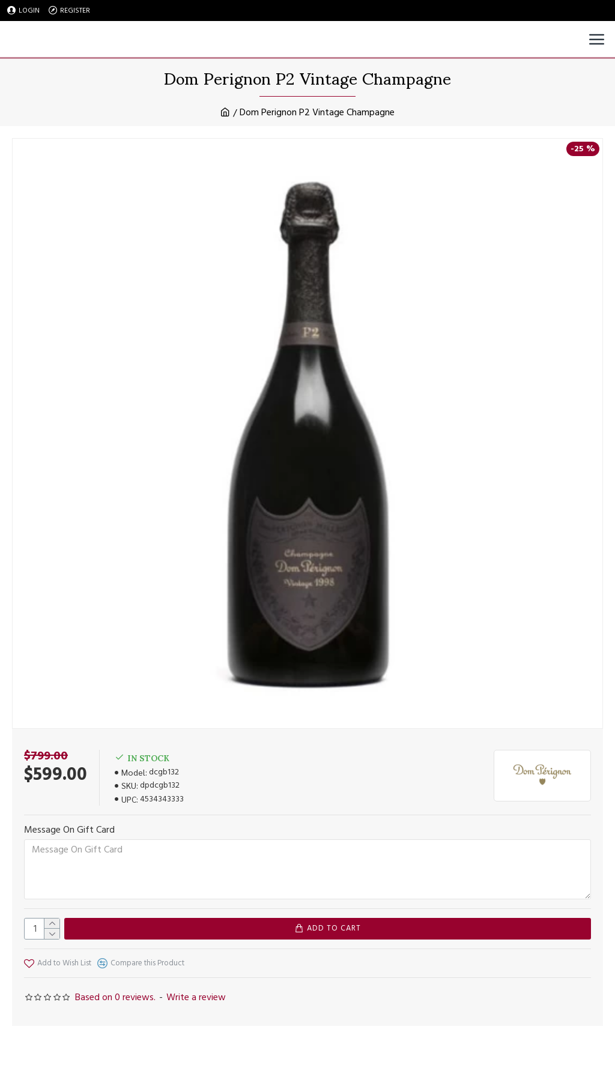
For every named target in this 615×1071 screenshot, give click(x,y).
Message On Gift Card (69, 829)
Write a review (196, 997)
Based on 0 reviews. (115, 997)
